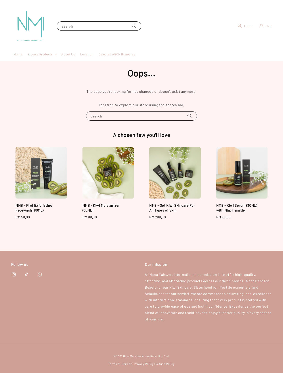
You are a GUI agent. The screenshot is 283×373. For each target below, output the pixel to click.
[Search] (134, 26)
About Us (68, 54)
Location (87, 54)
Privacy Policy (144, 364)
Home (18, 54)
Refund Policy (165, 364)
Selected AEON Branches (117, 54)
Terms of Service (120, 364)
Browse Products (40, 54)
